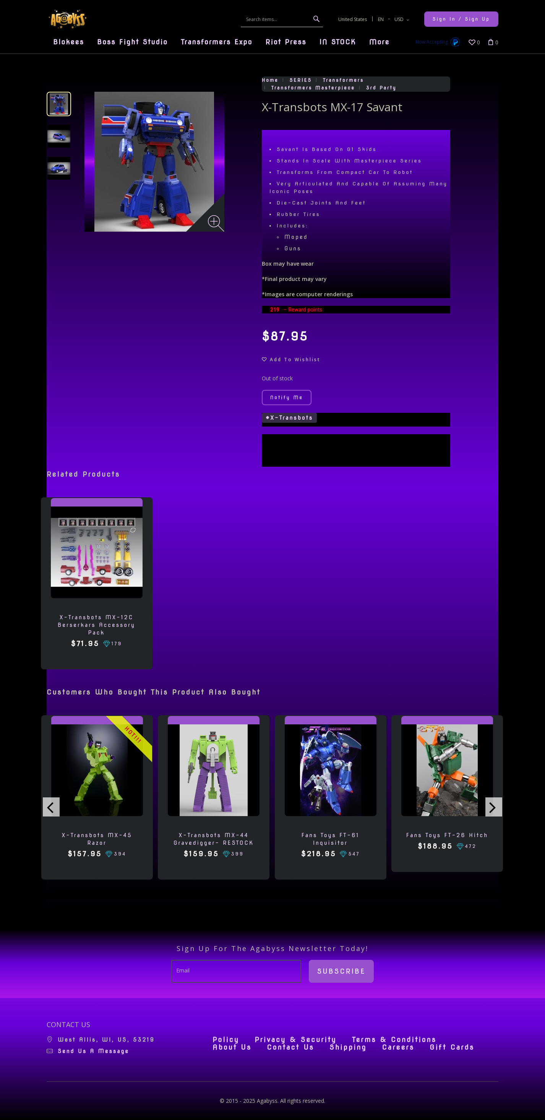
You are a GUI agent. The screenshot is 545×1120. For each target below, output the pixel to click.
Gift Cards (452, 1047)
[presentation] (51, 806)
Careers (398, 1047)
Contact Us (290, 1047)
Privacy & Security (296, 1040)
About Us (231, 1047)
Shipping (348, 1047)
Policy (225, 1040)
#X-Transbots (289, 418)
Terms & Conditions (394, 1040)
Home (270, 80)
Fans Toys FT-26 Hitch (447, 835)
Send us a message (93, 1051)
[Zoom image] (216, 223)
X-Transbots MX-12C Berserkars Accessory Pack (96, 625)
